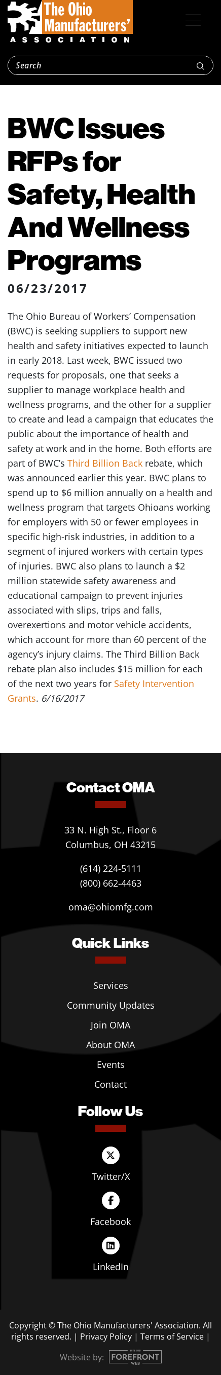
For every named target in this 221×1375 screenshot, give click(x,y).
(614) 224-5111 (110, 868)
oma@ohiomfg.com (110, 907)
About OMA (110, 1045)
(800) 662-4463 (110, 883)
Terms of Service (172, 1336)
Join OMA (110, 1025)
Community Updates (111, 1005)
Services (110, 985)
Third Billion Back (104, 463)
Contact (110, 1084)
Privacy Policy (106, 1336)
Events (111, 1064)
